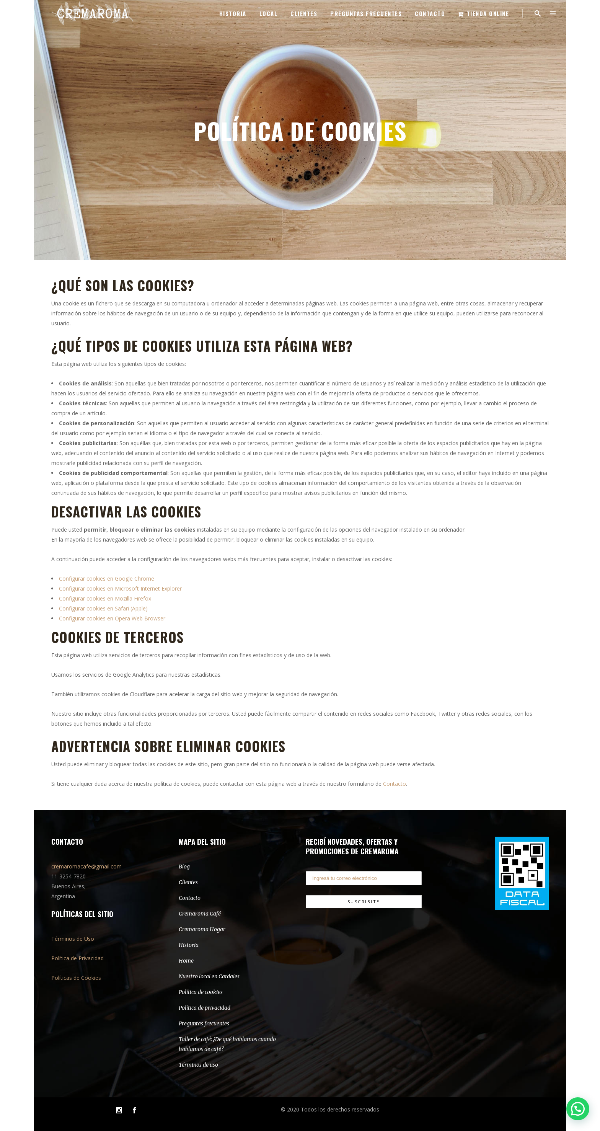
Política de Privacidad (77, 958)
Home (186, 960)
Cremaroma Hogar (202, 929)
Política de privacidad (204, 1007)
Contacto (394, 783)
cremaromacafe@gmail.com (86, 866)
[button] (577, 1108)
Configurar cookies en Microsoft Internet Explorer (120, 588)
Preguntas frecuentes (204, 1023)
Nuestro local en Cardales (209, 976)
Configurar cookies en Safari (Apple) (103, 608)
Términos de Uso (72, 938)
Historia (189, 945)
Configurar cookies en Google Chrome (106, 578)
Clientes (188, 882)
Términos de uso (198, 1064)
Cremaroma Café (200, 913)
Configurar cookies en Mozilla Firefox (105, 598)
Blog (184, 866)
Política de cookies (201, 992)
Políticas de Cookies (76, 977)
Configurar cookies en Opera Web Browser (112, 618)
